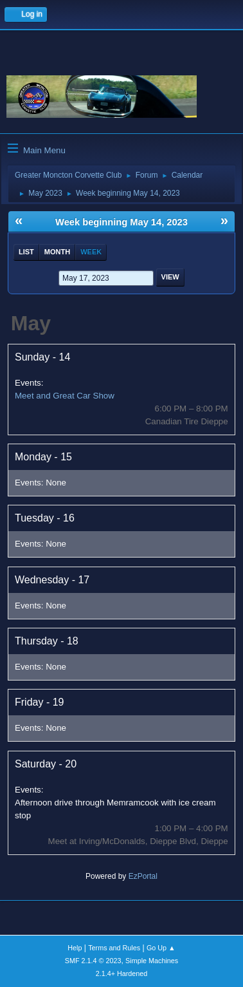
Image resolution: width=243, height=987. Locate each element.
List (26, 252)
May (31, 323)
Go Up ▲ (161, 948)
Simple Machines (151, 960)
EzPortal (143, 876)
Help (75, 948)
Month (57, 252)
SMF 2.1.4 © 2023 (93, 960)
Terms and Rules (114, 948)
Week (91, 252)
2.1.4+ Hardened (122, 973)
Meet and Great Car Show (64, 395)
